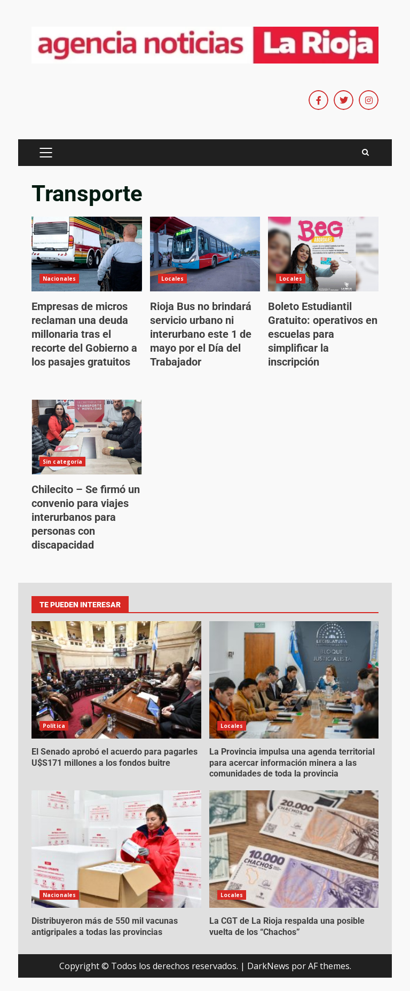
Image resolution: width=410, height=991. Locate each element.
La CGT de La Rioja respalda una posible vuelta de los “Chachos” (294, 849)
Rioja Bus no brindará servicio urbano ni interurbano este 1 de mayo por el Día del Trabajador (205, 254)
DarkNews (268, 966)
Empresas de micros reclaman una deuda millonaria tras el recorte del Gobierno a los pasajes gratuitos (86, 254)
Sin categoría (62, 461)
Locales (172, 278)
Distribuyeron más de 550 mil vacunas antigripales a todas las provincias (116, 849)
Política (54, 726)
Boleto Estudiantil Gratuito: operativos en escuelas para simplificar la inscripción (323, 254)
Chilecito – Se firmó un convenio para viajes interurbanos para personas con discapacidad (86, 437)
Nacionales (59, 278)
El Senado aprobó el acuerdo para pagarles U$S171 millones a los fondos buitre (116, 680)
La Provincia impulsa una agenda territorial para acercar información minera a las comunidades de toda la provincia (294, 680)
